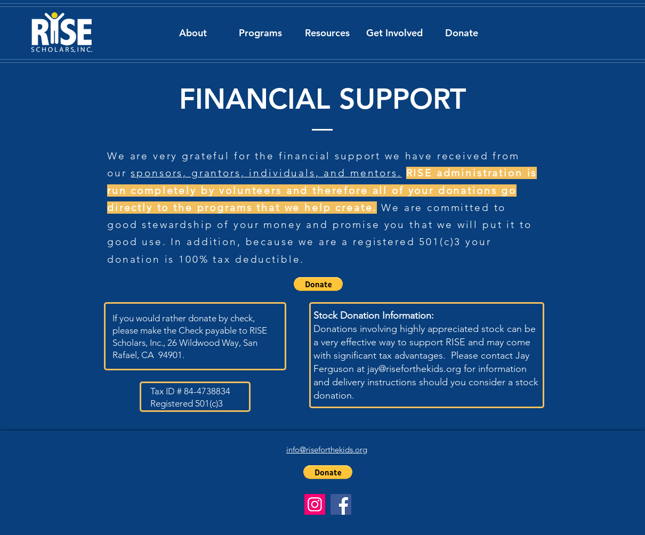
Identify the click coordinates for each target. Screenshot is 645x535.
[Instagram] (314, 504)
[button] (193, 32)
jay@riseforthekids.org (414, 369)
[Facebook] (340, 504)
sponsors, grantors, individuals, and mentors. (266, 173)
